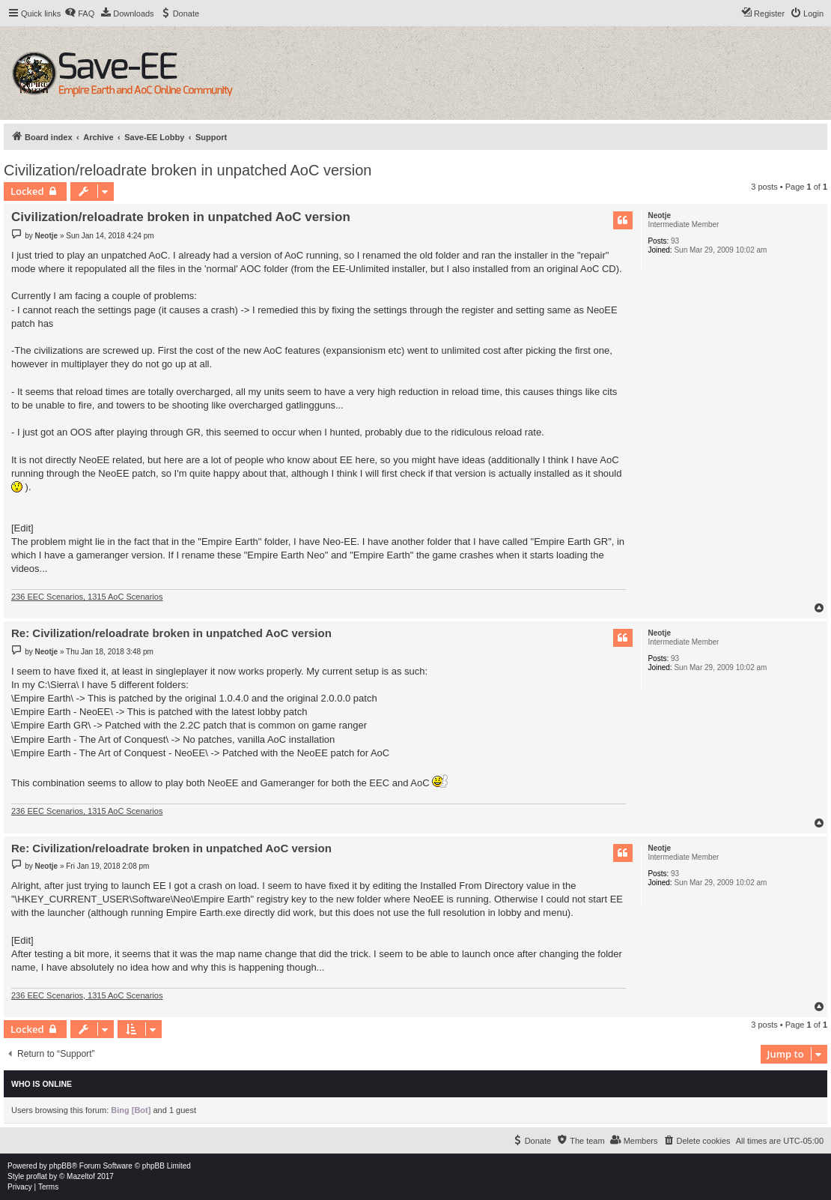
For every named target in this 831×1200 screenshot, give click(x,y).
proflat (36, 1176)
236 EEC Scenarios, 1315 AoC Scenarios (86, 596)
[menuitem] (79, 13)
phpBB (60, 1166)
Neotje (659, 215)
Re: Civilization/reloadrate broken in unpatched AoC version (171, 633)
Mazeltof (81, 1176)
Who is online (41, 1083)
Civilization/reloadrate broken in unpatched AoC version (187, 170)
